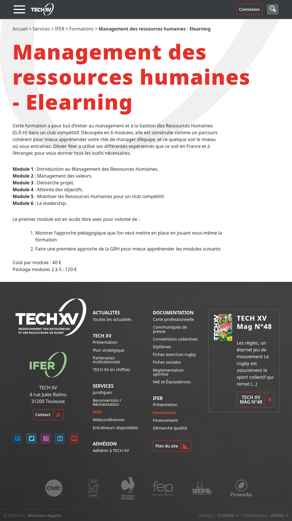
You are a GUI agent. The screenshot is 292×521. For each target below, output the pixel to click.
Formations (81, 29)
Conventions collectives (175, 339)
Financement (165, 420)
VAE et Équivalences (172, 381)
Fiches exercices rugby (174, 354)
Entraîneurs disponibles (115, 427)
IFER (59, 29)
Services (41, 29)
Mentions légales (45, 515)
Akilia (277, 515)
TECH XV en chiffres (111, 369)
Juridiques (102, 392)
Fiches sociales (167, 362)
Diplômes (162, 346)
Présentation (105, 342)
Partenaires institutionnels (106, 360)
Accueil (20, 29)
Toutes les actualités (112, 319)
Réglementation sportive (168, 372)
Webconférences (109, 419)
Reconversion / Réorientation (107, 402)
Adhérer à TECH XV (111, 450)
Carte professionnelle (173, 319)
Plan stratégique (108, 350)
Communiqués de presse (170, 329)
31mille (226, 515)
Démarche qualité (170, 428)
